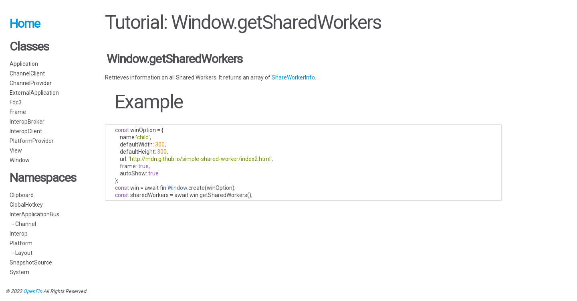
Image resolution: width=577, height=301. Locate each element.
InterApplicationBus (34, 214)
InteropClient (26, 131)
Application (24, 64)
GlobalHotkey (26, 204)
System (19, 272)
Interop (19, 233)
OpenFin (32, 291)
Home (25, 23)
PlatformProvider (32, 141)
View (16, 150)
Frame (18, 112)
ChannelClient (27, 73)
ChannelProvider (31, 83)
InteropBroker (27, 121)
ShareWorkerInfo (293, 77)
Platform (21, 243)
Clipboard (22, 195)
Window (20, 160)
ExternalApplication (34, 92)
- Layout (21, 253)
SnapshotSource (31, 262)
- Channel (23, 224)
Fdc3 (16, 102)
